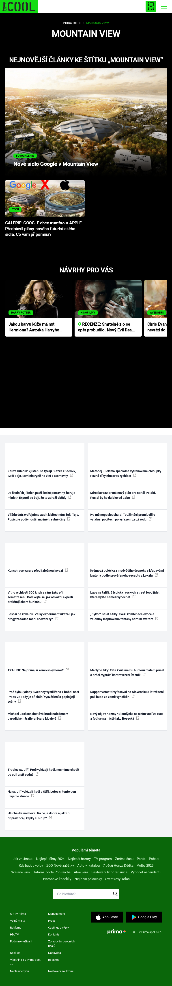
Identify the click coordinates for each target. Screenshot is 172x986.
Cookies (15, 952)
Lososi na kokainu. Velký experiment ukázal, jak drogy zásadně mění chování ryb (41, 616)
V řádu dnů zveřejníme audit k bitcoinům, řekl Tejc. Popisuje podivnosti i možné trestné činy (43, 517)
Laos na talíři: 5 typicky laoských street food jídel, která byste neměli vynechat (125, 595)
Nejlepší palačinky (88, 879)
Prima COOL (72, 23)
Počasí (154, 859)
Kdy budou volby (31, 866)
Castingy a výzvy (58, 927)
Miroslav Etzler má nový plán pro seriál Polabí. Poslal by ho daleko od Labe (123, 495)
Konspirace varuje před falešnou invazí (38, 570)
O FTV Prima (18, 913)
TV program (103, 859)
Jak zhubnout (23, 859)
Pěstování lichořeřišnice (109, 872)
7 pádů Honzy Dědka (118, 866)
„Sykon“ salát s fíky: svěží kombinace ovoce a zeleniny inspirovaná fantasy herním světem (124, 616)
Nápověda (54, 952)
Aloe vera (81, 872)
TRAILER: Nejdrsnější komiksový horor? (38, 670)
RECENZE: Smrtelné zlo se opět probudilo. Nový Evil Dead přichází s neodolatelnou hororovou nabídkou (106, 327)
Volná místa (17, 920)
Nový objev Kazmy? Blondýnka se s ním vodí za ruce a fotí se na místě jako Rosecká (126, 716)
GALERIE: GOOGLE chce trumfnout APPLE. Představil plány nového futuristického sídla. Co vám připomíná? (44, 229)
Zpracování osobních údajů (61, 944)
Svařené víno (20, 872)
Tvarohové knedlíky (57, 879)
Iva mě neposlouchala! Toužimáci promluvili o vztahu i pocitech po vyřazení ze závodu (122, 517)
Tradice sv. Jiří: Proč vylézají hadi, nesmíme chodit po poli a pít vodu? (43, 772)
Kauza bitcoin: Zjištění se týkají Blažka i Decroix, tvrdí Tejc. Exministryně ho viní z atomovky (42, 473)
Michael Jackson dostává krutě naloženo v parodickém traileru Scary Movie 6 (38, 716)
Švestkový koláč (117, 879)
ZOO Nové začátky (60, 866)
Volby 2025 (145, 866)
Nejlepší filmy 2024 (50, 859)
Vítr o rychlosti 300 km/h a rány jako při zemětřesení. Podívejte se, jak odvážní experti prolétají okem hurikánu (40, 597)
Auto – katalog (88, 866)
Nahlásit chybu (19, 971)
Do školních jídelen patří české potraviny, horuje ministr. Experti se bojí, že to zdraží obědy (41, 495)
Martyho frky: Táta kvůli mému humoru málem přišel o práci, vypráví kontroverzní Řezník (127, 672)
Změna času (124, 859)
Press (52, 920)
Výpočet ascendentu (146, 872)
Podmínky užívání (21, 941)
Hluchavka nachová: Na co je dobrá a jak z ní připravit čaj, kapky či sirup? (39, 815)
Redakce (53, 959)
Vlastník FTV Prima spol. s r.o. (25, 962)
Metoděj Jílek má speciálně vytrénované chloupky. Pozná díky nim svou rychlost (126, 473)
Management (56, 913)
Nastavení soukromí (60, 971)
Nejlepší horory (79, 859)
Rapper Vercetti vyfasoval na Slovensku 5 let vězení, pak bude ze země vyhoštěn (127, 694)
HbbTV (14, 934)
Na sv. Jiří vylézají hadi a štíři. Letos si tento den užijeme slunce (42, 794)
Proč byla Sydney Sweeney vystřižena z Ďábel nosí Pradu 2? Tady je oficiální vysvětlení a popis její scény (43, 696)
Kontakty (53, 934)
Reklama (15, 927)
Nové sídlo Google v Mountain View (55, 164)
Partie (141, 859)
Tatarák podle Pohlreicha (52, 872)
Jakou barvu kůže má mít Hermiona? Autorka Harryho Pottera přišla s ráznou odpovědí (34, 327)
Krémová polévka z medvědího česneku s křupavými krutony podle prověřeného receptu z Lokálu (127, 573)
